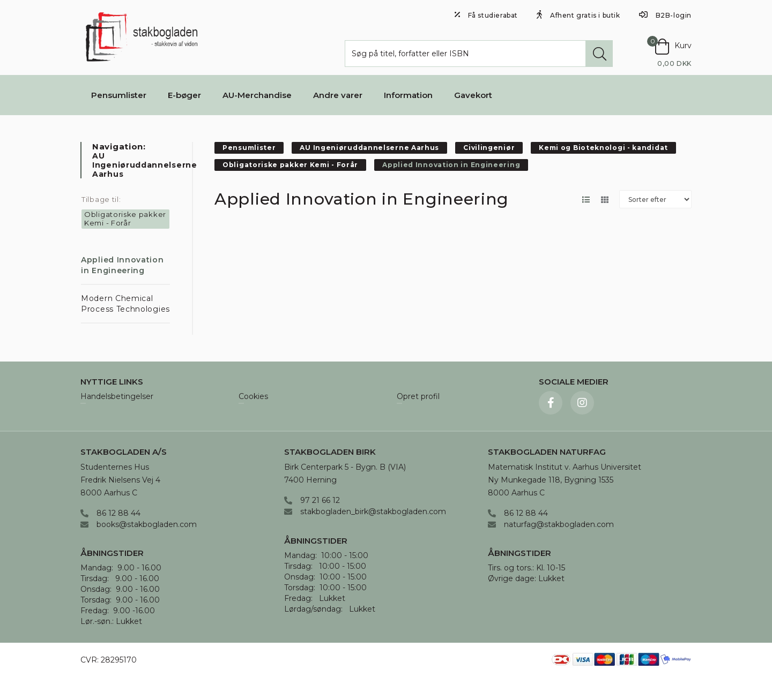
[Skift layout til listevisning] (585, 199)
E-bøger (184, 95)
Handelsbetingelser (116, 397)
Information (408, 95)
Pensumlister (118, 95)
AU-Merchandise (257, 95)
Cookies (253, 397)
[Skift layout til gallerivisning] (604, 199)
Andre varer (337, 95)
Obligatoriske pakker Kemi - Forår (125, 218)
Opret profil (418, 397)
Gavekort (473, 95)
